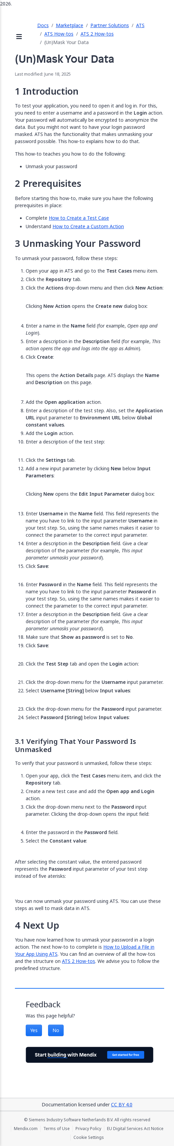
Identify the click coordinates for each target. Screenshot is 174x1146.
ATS (140, 25)
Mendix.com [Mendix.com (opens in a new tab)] (26, 1129)
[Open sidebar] (19, 37)
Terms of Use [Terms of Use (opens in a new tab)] (56, 1129)
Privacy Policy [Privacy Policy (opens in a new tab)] (88, 1129)
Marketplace (69, 25)
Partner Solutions (109, 25)
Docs (43, 25)
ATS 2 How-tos (97, 33)
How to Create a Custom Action (88, 226)
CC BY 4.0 (121, 1104)
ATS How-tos (58, 33)
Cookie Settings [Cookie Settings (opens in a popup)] (88, 1137)
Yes (34, 1030)
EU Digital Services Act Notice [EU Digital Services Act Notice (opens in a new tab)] (135, 1129)
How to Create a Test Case (79, 217)
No (55, 1030)
